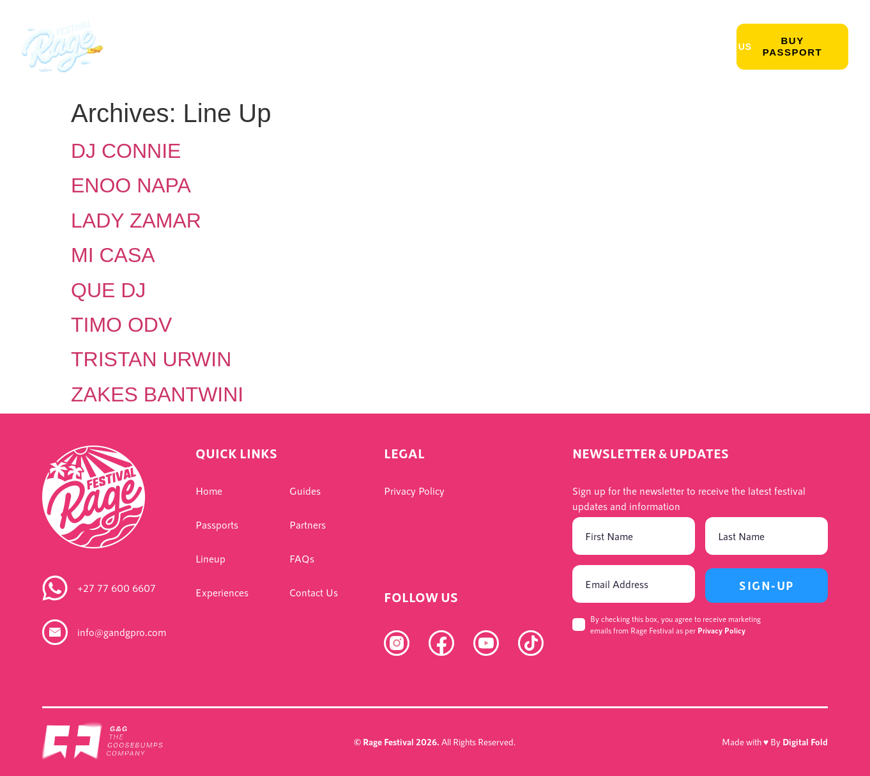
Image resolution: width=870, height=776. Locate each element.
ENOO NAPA (131, 185)
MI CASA (113, 255)
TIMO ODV (121, 324)
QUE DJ (108, 290)
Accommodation (513, 47)
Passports (146, 47)
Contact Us (719, 47)
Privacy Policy (721, 630)
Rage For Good (623, 47)
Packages (417, 47)
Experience (289, 47)
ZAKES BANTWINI (157, 394)
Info (355, 47)
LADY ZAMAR (136, 220)
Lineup (216, 47)
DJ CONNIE (126, 150)
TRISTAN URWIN (151, 359)
